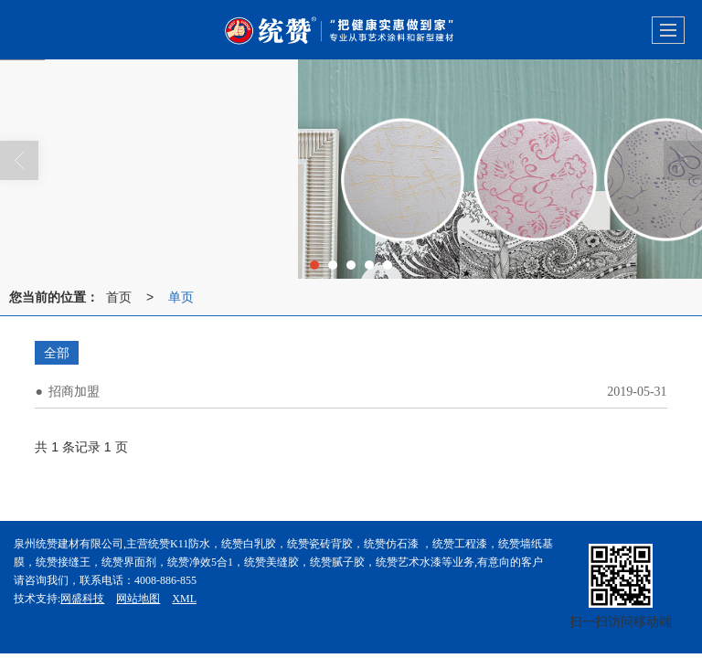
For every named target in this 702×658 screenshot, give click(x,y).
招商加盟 (74, 391)
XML (184, 598)
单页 (181, 297)
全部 (56, 352)
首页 (119, 297)
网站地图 (138, 598)
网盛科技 (82, 598)
